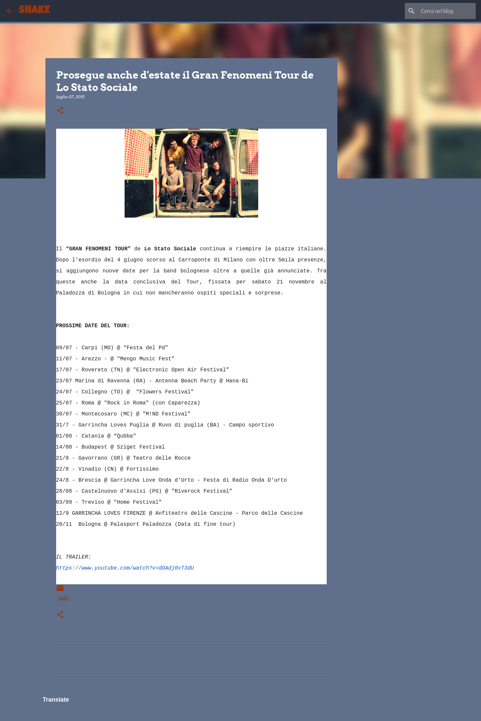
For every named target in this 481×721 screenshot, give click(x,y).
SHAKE (34, 10)
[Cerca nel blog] (441, 11)
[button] (60, 110)
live (63, 598)
